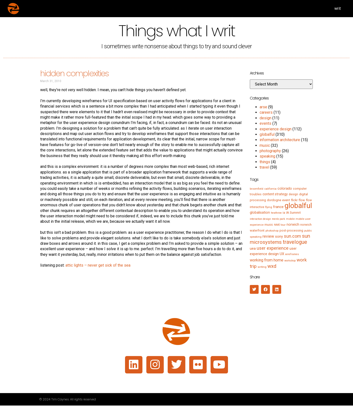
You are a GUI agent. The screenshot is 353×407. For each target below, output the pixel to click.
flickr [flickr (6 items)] (294, 200)
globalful (267, 134)
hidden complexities (74, 73)
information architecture (280, 139)
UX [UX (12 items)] (282, 254)
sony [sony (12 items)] (279, 236)
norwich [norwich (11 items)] (293, 224)
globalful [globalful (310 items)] (298, 205)
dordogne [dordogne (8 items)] (274, 200)
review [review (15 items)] (268, 236)
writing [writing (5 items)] (262, 267)
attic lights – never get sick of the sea (97, 265)
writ (337, 8)
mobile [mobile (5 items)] (290, 219)
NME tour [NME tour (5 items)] (280, 224)
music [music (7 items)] (269, 224)
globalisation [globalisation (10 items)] (260, 212)
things (265, 162)
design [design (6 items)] (293, 194)
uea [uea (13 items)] (253, 248)
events (265, 123)
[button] (254, 289)
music (265, 145)
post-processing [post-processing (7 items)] (291, 230)
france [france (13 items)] (278, 207)
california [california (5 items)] (270, 188)
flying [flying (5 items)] (268, 207)
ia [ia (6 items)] (284, 212)
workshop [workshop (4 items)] (290, 260)
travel (264, 167)
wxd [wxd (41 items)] (271, 266)
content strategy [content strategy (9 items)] (275, 194)
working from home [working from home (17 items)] (266, 260)
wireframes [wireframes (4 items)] (292, 254)
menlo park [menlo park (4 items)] (278, 219)
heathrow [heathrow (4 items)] (276, 212)
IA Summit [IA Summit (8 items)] (293, 212)
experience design (275, 129)
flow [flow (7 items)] (302, 200)
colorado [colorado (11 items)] (284, 188)
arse (263, 107)
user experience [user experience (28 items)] (273, 248)
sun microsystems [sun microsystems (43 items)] (280, 239)
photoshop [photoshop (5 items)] (271, 230)
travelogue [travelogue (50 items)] (295, 242)
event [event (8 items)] (286, 200)
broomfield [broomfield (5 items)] (256, 188)
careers (266, 112)
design (265, 118)
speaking (267, 156)
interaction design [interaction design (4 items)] (260, 219)
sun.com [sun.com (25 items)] (292, 236)
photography (270, 150)
